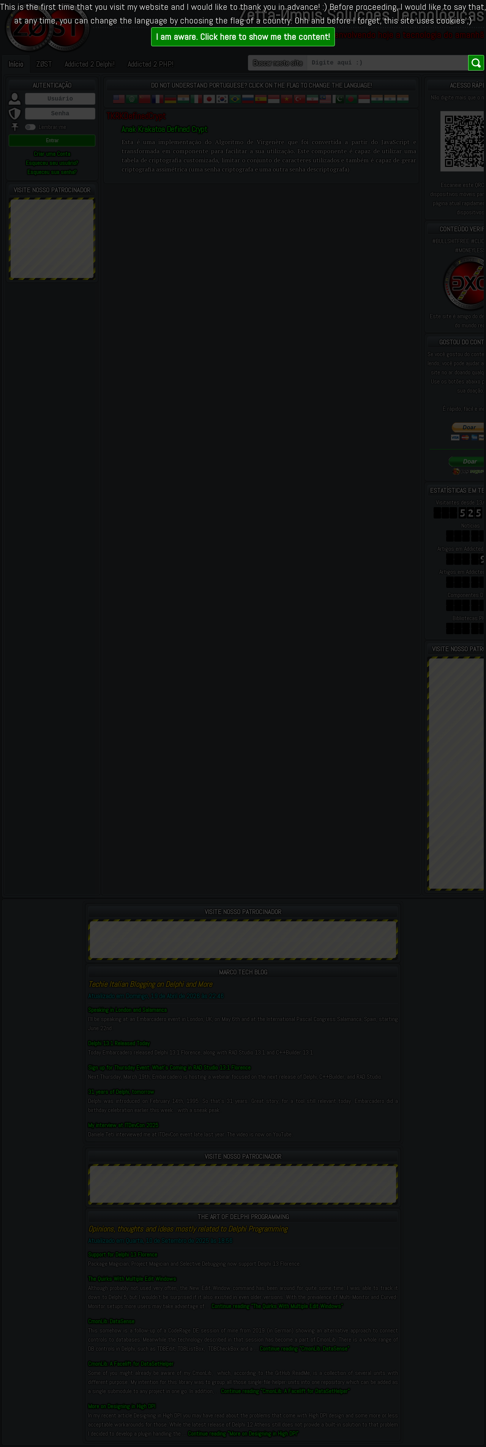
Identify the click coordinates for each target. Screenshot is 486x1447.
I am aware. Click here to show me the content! (243, 36)
